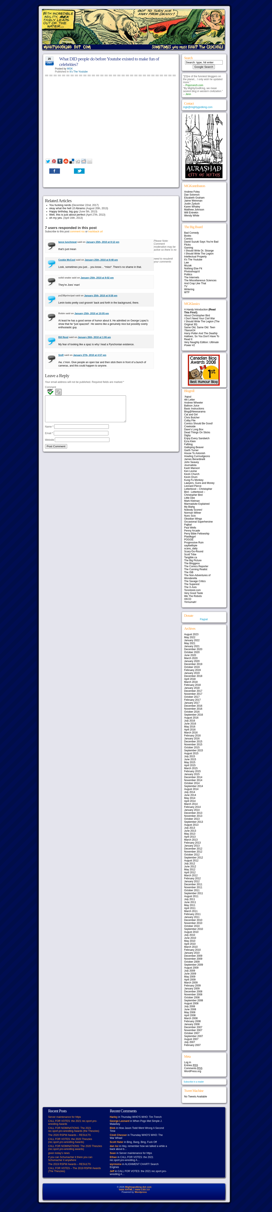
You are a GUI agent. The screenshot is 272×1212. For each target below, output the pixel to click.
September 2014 (193, 786)
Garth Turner (191, 450)
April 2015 (190, 765)
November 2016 (193, 708)
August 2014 (191, 789)
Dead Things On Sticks (197, 432)
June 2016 (190, 723)
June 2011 (190, 902)
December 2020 (193, 649)
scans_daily (191, 548)
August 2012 (191, 860)
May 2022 (190, 637)
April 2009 (190, 979)
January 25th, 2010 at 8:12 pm (102, 242)
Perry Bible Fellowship (197, 533)
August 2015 (191, 753)
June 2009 (190, 973)
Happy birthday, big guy (63, 211)
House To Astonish (194, 453)
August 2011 (191, 896)
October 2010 (192, 926)
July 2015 (189, 756)
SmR (61, 355)
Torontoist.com (192, 590)
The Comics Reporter (196, 566)
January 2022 (192, 640)
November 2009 (193, 958)
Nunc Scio (190, 515)
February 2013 (192, 842)
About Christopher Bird (197, 315)
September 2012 (193, 857)
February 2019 (192, 670)
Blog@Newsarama (194, 411)
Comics (188, 238)
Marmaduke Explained (197, 503)
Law (186, 262)
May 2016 (190, 726)
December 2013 (193, 812)
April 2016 (190, 729)
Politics (188, 274)
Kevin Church (192, 474)
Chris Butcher (192, 417)
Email (49, 438)
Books (187, 235)
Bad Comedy (191, 232)
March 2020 (191, 658)
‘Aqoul (187, 396)
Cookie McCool (66, 260)
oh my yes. (56, 217)
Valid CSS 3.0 (142, 1189)
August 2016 (191, 717)
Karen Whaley (192, 206)
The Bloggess (192, 563)
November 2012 (193, 851)
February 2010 (192, 949)
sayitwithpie (190, 545)
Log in (187, 1062)
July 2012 (189, 863)
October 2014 (192, 783)
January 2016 (192, 738)
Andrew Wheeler (193, 402)
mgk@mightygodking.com (197, 107)
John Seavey (191, 462)
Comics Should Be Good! (198, 423)
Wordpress (141, 1192)
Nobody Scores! (193, 509)
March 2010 (191, 946)
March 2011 (191, 911)
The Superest (192, 584)
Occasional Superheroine (198, 521)
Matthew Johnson (194, 209)
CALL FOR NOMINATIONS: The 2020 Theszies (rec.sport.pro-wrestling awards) (75, 1148)
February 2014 (192, 807)
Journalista (190, 465)
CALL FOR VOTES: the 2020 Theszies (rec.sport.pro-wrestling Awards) (70, 1141)
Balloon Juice (191, 405)
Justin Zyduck (192, 203)
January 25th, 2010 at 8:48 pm (101, 260)
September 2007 (193, 1036)
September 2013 (193, 821)
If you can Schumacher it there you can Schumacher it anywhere (70, 1159)
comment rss (77, 231)
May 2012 (190, 869)
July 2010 (189, 935)
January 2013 (192, 845)
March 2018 (191, 682)
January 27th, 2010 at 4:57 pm (89, 355)
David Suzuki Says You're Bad (201, 241)
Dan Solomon (192, 194)
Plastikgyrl (190, 536)
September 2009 (193, 964)
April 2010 (190, 943)
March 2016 (191, 732)
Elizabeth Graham (194, 197)
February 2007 (192, 1045)
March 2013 (191, 839)
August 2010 (191, 932)
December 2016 (193, 705)
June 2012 (190, 866)
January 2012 (192, 881)
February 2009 (192, 985)
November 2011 (193, 887)
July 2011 (189, 899)
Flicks (187, 244)
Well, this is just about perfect (67, 214)
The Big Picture (193, 560)
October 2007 (192, 1033)
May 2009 (190, 976)
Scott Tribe (190, 554)
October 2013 (192, 818)
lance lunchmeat (67, 242)
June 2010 (190, 937)
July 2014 (189, 792)
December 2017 (193, 690)
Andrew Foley (192, 191)
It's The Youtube (78, 71)
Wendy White (191, 215)
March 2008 (191, 1018)
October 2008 (192, 997)
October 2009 (192, 961)
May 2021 (190, 643)
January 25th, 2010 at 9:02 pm (97, 277)
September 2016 (193, 714)
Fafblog (188, 444)
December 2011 (193, 884)
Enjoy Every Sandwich (197, 438)
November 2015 (193, 744)
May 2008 (190, 1012)
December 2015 (193, 741)
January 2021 (192, 646)
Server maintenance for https (64, 1116)
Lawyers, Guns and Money (199, 483)
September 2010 (193, 929)
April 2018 (190, 679)
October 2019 (192, 667)
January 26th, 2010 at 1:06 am (94, 337)
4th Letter (189, 399)
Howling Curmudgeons (197, 456)
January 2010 (192, 952)
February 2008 (192, 1021)
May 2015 (190, 762)
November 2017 (193, 693)
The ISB (188, 572)
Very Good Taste (193, 593)
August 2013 (191, 824)
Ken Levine (190, 471)
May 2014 (190, 798)
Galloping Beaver (194, 447)
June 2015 (190, 759)
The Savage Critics (195, 581)
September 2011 (193, 893)
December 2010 (193, 920)
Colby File (190, 420)
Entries (191, 1065)
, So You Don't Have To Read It (201, 336)
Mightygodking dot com (138, 1187)
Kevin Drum (191, 477)
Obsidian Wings (193, 518)
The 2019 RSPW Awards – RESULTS (69, 1164)
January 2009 (192, 988)
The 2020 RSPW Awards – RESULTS (69, 1135)
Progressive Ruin (194, 542)
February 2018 (192, 684)
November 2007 (193, 1030)
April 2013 (190, 836)
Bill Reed (63, 337)
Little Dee (189, 497)
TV (185, 286)
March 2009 (191, 982)
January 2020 (192, 661)
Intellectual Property (195, 256)
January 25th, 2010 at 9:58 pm (100, 295)
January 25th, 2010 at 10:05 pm (91, 313)
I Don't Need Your (199, 318)
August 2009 (191, 967)
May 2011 (190, 905)
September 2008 (193, 1000)
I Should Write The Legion (199, 253)
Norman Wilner (192, 512)
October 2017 (192, 696)
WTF (187, 292)
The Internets (191, 277)
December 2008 (193, 991)
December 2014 (193, 777)
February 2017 (192, 699)
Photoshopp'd (192, 271)
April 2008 (190, 1015)
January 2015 (192, 774)
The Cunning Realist (195, 569)
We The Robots (193, 596)
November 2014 (193, 780)
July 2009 (189, 970)
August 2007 (191, 1039)
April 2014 (190, 801)
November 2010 (193, 923)
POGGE (189, 539)
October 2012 (192, 854)
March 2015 (191, 768)
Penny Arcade (192, 530)
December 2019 (193, 664)
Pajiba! (188, 524)
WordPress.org (192, 1071)
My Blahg (189, 506)
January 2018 (192, 687)
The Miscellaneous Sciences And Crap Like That (200, 282)
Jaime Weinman (193, 200)
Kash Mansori (192, 468)
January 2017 (192, 702)
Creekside (190, 426)
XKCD (187, 599)
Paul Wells (190, 527)
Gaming (188, 247)
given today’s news (59, 1153)
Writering (189, 289)
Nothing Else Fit (193, 268)
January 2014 (192, 809)
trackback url (95, 231)
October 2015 (192, 747)
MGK (70, 68)
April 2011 (190, 908)
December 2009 (193, 955)
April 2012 (190, 872)
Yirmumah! (190, 602)
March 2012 (191, 875)
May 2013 (190, 833)
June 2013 (190, 830)
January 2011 (192, 917)
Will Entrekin (191, 212)
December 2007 (193, 1027)
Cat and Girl (191, 414)
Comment (50, 387)
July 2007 (189, 1042)
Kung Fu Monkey (194, 480)
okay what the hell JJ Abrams (67, 208)
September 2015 (193, 750)
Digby (187, 435)
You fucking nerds (60, 205)
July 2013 (189, 827)
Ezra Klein (190, 441)
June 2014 (190, 795)
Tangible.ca (190, 557)
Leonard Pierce (192, 486)
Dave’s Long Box (194, 429)
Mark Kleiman (192, 500)
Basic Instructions (194, 408)
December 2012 (193, 848)
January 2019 (192, 673)
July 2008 (189, 1006)
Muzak (188, 265)
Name (49, 431)
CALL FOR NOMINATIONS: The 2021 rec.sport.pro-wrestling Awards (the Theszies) (73, 1129)
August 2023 (191, 634)
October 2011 (192, 890)
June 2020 (190, 655)
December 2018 (193, 676)
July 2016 (189, 720)
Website (49, 444)
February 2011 (192, 914)
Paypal (204, 619)
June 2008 (190, 1009)
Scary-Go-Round (193, 551)
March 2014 (191, 804)
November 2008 (193, 994)
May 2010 (190, 940)
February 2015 (192, 771)
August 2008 (191, 1003)
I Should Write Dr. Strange (199, 250)
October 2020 (192, 652)
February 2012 (192, 878)
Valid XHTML (126, 1189)
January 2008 (192, 1024)
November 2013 (193, 815)
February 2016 (192, 735)
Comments (193, 1068)
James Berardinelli (194, 459)
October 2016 (192, 711)
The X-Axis (190, 587)
